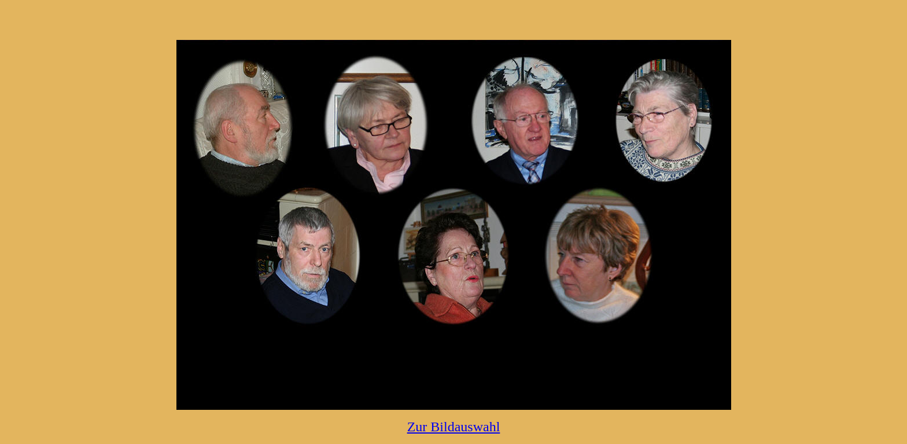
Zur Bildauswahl (453, 426)
